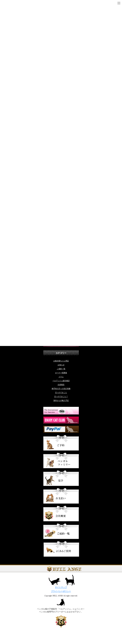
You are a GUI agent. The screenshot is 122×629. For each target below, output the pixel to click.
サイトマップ (61, 587)
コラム (61, 377)
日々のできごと (61, 393)
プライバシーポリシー (61, 591)
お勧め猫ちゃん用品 (61, 361)
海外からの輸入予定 (61, 400)
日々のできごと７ (61, 396)
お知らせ (61, 365)
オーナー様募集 (61, 373)
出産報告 (61, 385)
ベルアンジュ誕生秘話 (61, 381)
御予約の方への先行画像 (61, 389)
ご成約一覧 (61, 369)
